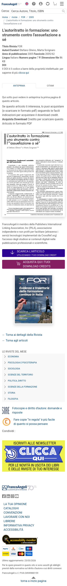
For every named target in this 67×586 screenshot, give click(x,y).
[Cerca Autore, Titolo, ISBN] (35, 11)
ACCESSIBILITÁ (13, 529)
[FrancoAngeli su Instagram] (12, 497)
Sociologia (14, 368)
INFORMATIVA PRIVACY (19, 525)
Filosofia (13, 399)
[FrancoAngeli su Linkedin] (8, 497)
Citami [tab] (50, 85)
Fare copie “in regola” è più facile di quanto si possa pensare (34, 422)
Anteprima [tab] (19, 85)
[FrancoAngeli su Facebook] (4, 497)
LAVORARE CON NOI (17, 517)
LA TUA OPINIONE (15, 504)
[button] (26, 4)
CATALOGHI (11, 508)
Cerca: (5, 11)
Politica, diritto (17, 381)
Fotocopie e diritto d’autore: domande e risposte (37, 410)
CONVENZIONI (13, 512)
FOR (23, 17)
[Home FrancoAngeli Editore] (12, 4)
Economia (13, 356)
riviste (14, 17)
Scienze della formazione (22, 387)
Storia (11, 393)
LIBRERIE (9, 521)
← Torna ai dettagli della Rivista (22, 334)
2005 (31, 17)
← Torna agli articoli (15, 340)
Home (5, 17)
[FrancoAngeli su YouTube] (17, 497)
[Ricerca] (63, 11)
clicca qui (23, 72)
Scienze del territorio (20, 374)
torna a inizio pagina (33, 581)
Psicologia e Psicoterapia (22, 362)
